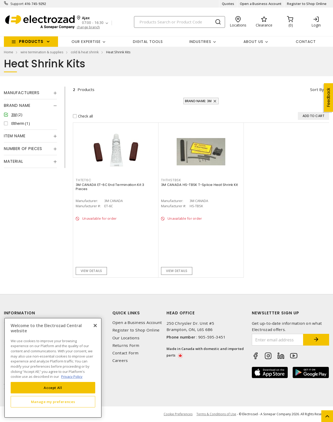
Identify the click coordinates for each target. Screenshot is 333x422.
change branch (88, 27)
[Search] (179, 22)
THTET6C (83, 180)
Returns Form (125, 345)
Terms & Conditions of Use (216, 414)
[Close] (95, 325)
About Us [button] (253, 41)
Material (13, 161)
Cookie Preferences (178, 414)
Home (8, 52)
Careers (120, 360)
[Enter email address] (278, 340)
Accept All (53, 387)
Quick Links (126, 313)
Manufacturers (22, 92)
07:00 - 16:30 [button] (93, 23)
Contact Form (125, 352)
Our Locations (125, 337)
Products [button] (31, 41)
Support (17, 3)
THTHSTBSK (171, 180)
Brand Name (17, 105)
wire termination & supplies (42, 52)
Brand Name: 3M (198, 101)
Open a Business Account (261, 3)
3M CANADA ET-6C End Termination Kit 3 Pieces (110, 187)
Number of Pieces (23, 148)
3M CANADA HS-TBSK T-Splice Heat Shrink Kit (199, 185)
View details (91, 271)
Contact (306, 41)
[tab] (30, 93)
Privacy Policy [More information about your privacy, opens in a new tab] (71, 376)
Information (19, 313)
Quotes (228, 3)
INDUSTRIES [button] (200, 41)
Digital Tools (148, 41)
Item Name (14, 136)
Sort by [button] (317, 89)
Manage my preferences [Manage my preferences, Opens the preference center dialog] (53, 401)
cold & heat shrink (85, 52)
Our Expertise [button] (86, 41)
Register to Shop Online (306, 3)
